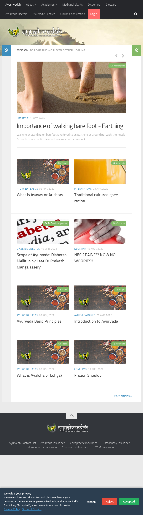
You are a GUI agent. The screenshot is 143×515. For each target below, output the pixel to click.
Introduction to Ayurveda (96, 321)
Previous (116, 55)
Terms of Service (31, 509)
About (30, 4)
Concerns (80, 369)
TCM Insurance (104, 447)
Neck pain (80, 248)
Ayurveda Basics (27, 188)
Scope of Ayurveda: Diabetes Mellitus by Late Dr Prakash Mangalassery (41, 261)
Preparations (83, 188)
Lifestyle (22, 118)
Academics (48, 4)
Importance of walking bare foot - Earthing (70, 126)
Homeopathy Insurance (42, 447)
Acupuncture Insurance (76, 447)
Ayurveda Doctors (16, 14)
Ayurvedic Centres (44, 14)
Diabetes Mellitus (28, 248)
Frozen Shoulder (88, 375)
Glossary (111, 4)
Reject (110, 501)
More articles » (123, 396)
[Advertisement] (71, 485)
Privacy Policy (12, 509)
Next (123, 55)
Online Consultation (72, 14)
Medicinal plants (72, 4)
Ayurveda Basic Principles (39, 321)
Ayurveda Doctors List (22, 443)
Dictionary (94, 4)
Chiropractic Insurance (83, 443)
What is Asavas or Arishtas (40, 194)
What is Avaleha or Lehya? (39, 375)
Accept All (129, 501)
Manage (91, 501)
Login (93, 14)
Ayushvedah (13, 4)
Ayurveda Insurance (52, 443)
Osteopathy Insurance (116, 443)
